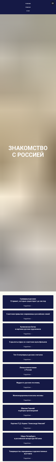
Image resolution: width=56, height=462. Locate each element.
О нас (28, 10)
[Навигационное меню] (53, 3)
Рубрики (28, 3)
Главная (28, 7)
